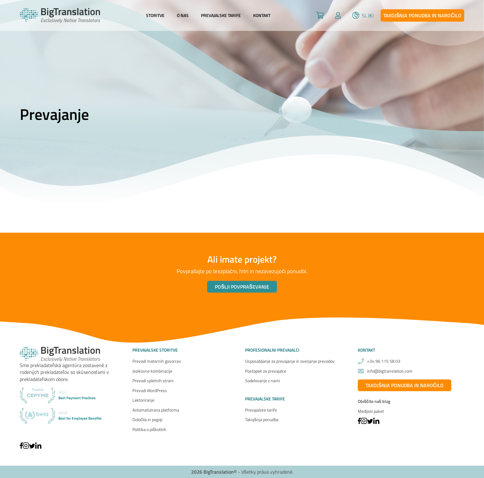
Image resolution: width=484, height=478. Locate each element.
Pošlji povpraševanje (242, 286)
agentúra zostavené (83, 365)
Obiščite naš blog (374, 401)
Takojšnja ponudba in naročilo (422, 15)
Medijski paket (371, 411)
